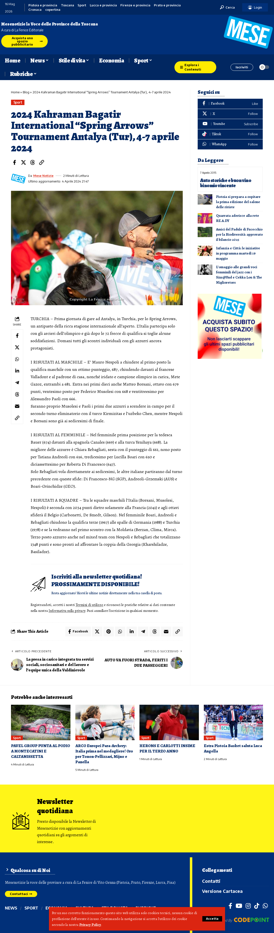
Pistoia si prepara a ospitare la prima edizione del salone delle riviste (238, 201)
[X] (230, 114)
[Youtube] (230, 124)
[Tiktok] (230, 134)
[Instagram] (248, 906)
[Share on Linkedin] (17, 371)
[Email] (17, 406)
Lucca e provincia (103, 5)
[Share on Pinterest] (108, 631)
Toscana (67, 5)
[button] (212, 918)
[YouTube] (238, 906)
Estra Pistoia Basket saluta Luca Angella (233, 748)
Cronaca (35, 9)
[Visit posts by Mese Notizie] (18, 178)
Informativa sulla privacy (67, 610)
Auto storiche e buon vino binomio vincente (225, 183)
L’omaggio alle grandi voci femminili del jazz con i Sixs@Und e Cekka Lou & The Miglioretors (239, 275)
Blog (26, 92)
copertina (52, 9)
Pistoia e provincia (42, 5)
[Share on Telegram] (17, 382)
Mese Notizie (43, 176)
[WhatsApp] (230, 144)
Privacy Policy (90, 924)
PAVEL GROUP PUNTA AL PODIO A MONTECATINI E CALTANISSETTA (40, 751)
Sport (82, 5)
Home (15, 92)
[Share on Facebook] (14, 162)
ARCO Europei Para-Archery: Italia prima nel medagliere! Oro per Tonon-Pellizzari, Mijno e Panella (104, 754)
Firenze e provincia (135, 5)
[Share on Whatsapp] (17, 359)
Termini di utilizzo (89, 604)
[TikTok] (257, 906)
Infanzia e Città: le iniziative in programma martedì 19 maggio (238, 253)
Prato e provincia (167, 5)
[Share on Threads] (32, 162)
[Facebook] (230, 104)
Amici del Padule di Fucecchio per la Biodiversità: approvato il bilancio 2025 (239, 234)
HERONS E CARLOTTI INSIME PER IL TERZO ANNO (167, 748)
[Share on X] (23, 162)
